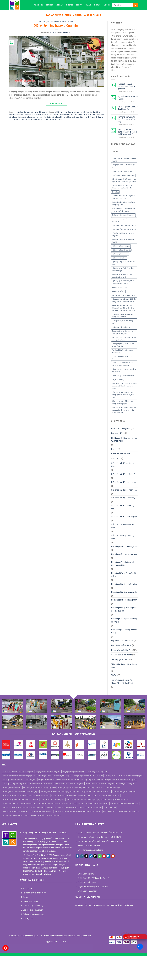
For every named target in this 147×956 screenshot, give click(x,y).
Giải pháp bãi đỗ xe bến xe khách (122, 465)
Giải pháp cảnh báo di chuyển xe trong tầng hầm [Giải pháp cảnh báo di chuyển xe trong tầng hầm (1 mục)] (123, 203)
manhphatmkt (66, 32)
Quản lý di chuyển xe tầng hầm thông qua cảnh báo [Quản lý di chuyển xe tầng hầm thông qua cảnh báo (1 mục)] (122, 315)
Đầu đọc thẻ (28, 918)
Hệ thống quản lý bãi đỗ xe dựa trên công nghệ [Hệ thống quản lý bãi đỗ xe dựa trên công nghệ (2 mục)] (123, 269)
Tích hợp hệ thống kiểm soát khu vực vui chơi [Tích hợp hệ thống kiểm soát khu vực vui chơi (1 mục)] (123, 351)
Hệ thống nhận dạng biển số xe (124, 584)
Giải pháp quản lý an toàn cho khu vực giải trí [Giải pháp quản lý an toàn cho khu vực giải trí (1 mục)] (124, 220)
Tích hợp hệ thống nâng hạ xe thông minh (26, 119)
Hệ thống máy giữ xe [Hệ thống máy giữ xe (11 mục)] (119, 258)
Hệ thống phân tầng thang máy (124, 600)
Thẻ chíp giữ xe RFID (120, 659)
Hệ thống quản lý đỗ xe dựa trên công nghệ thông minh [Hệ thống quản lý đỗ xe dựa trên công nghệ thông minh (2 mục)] (123, 282)
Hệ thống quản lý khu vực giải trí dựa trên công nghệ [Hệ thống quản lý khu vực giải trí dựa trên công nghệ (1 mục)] (123, 276)
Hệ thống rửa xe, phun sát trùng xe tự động (124, 620)
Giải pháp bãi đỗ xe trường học (124, 516)
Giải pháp (59, 5)
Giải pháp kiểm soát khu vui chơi (122, 526)
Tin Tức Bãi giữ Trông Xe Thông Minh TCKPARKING (122, 681)
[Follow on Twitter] (91, 856)
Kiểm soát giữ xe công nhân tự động (124, 631)
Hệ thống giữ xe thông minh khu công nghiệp (122, 563)
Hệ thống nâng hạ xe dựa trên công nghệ (32, 117)
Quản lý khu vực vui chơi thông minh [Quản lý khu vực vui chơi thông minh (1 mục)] (122, 322)
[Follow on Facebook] (78, 856)
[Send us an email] (95, 856)
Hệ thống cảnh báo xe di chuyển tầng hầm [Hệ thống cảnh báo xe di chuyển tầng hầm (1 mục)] (123, 234)
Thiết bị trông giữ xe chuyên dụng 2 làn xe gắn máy (126, 86)
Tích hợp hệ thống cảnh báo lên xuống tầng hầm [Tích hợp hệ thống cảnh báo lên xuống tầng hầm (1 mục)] (123, 345)
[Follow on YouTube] (113, 856)
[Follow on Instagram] (82, 856)
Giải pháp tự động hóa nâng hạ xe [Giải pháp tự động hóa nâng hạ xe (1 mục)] (124, 225)
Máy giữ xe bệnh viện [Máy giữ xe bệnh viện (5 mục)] (119, 287)
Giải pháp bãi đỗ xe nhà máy (123, 498)
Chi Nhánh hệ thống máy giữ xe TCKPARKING (124, 439)
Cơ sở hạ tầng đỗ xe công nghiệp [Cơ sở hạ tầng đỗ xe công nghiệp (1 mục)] (123, 175)
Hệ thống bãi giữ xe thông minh (124, 546)
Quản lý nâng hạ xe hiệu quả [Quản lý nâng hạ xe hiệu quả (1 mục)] (121, 327)
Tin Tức (98, 5)
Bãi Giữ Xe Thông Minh (121, 428)
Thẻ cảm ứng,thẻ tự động (33, 914)
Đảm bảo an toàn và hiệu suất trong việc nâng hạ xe (45, 114)
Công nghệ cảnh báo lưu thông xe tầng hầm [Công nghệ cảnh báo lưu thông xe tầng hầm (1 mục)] (124, 159)
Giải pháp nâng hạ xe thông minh (60, 22)
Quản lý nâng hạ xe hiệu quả (56, 117)
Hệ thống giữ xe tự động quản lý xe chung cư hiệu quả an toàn (127, 131)
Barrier (25, 897)
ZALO (140, 946)
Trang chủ (38, 5)
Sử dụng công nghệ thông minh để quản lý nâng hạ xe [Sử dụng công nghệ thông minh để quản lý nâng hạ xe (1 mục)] (124, 338)
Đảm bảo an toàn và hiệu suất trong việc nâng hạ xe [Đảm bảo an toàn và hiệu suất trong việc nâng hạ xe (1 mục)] (122, 402)
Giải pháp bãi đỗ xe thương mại (122, 507)
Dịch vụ (80, 5)
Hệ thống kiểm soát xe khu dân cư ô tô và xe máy (127, 119)
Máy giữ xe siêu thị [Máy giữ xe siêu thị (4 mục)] (118, 291)
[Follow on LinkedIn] (108, 856)
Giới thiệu (48, 5)
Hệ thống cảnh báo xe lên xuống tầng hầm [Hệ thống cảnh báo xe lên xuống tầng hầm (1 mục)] (123, 241)
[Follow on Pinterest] (104, 856)
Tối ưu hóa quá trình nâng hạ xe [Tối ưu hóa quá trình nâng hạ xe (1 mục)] (123, 376)
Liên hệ (107, 5)
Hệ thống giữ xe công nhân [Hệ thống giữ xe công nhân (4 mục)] (121, 250)
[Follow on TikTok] (86, 856)
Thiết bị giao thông (30, 901)
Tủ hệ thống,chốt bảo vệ (33, 905)
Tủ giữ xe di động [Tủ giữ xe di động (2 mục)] (118, 379)
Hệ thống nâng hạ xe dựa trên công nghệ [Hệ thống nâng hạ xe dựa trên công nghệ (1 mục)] (124, 263)
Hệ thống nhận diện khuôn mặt (124, 592)
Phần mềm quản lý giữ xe (122, 650)
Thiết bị (70, 5)
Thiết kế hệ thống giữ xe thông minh (124, 666)
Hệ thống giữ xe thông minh (34, 893)
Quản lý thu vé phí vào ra (121, 655)
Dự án (89, 5)
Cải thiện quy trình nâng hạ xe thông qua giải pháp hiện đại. (74, 112)
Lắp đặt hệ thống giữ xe (121, 645)
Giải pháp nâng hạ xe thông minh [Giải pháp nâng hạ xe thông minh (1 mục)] (123, 215)
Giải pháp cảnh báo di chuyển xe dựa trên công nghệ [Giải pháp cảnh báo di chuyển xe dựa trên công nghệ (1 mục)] (123, 197)
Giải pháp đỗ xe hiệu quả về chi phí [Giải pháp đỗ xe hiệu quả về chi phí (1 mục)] (124, 229)
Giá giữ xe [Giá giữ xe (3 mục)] (115, 192)
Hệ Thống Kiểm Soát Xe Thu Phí (128, 97)
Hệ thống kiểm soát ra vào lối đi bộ (123, 574)
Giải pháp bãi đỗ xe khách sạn (124, 490)
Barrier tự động (117, 433)
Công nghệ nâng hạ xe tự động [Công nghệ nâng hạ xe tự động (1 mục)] (122, 171)
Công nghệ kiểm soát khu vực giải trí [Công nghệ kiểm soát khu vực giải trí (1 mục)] (124, 166)
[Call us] (100, 856)
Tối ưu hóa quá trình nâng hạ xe (52, 119)
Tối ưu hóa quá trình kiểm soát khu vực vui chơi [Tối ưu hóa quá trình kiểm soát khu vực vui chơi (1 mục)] (124, 370)
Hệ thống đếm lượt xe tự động (124, 554)
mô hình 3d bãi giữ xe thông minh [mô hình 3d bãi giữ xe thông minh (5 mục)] (123, 295)
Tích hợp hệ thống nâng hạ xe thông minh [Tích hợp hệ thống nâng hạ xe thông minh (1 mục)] (122, 358)
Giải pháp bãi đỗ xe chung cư (123, 482)
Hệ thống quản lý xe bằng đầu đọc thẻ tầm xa (123, 609)
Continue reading (56, 104)
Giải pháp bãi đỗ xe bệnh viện (123, 474)
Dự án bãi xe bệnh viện (120, 454)
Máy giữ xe (27, 888)
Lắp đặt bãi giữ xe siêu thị (122, 641)
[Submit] (135, 5)
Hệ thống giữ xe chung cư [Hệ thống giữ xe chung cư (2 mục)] (121, 246)
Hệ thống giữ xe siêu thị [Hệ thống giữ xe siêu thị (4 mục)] (120, 254)
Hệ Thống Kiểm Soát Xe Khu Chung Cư (128, 108)
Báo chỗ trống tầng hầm (33, 910)
